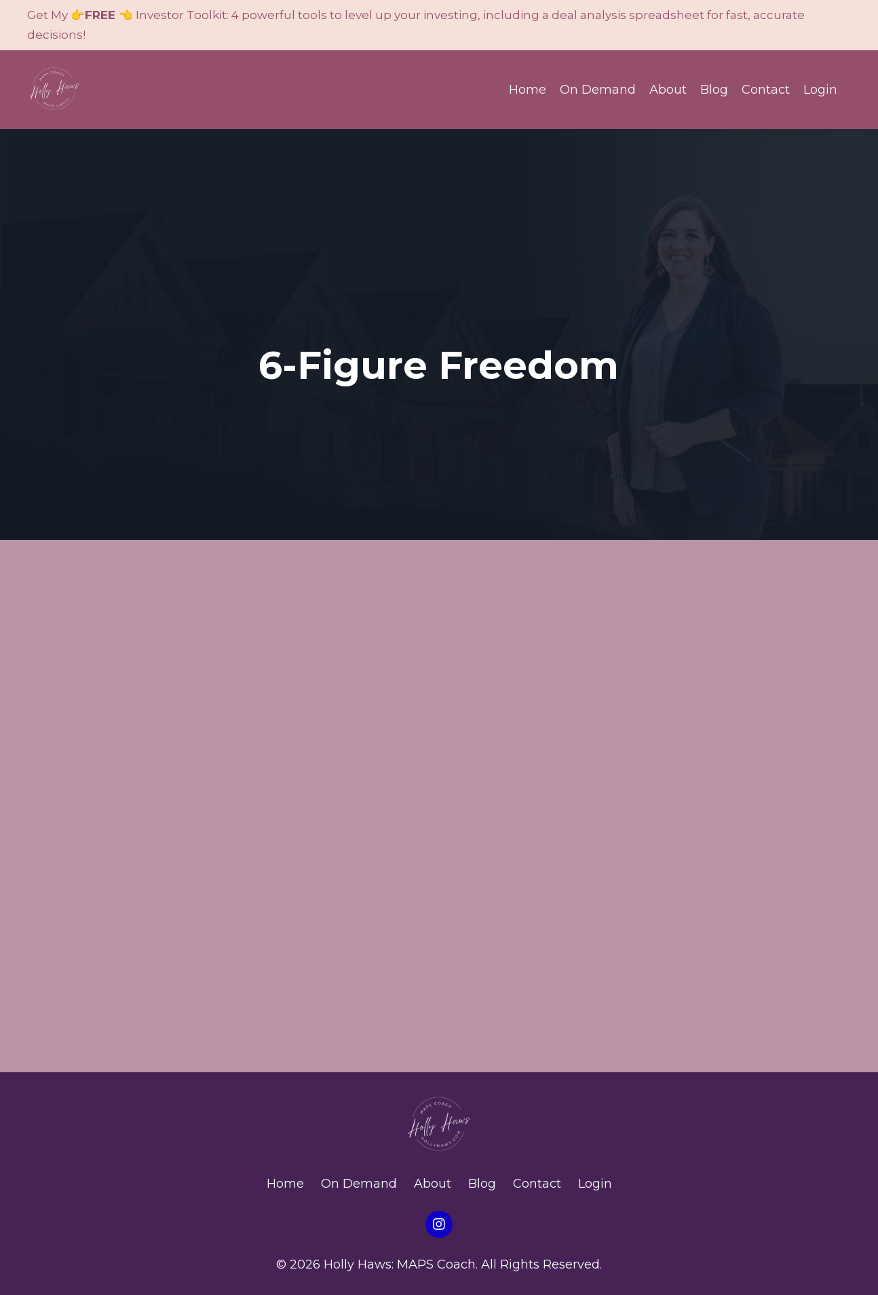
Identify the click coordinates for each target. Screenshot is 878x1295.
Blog (714, 89)
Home (527, 89)
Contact (766, 89)
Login (820, 89)
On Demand (598, 89)
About (668, 89)
